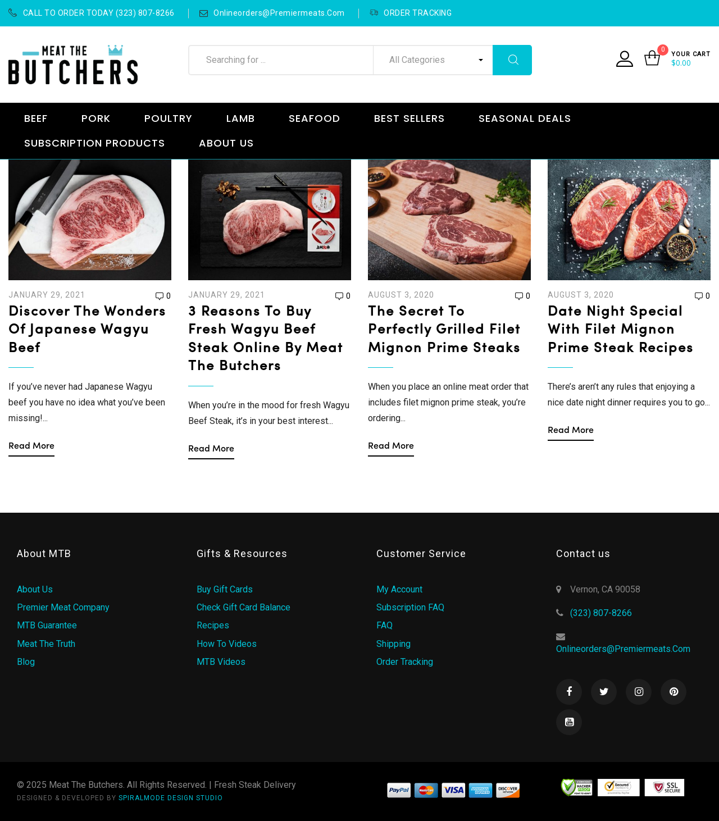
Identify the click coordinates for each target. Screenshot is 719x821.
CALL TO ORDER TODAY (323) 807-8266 (91, 13)
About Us (35, 589)
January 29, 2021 (46, 294)
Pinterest (673, 692)
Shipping (393, 643)
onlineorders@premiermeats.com (272, 13)
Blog (26, 661)
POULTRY (168, 118)
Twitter (604, 692)
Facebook (569, 692)
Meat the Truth (46, 643)
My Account (399, 589)
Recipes (213, 625)
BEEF (36, 118)
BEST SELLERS (409, 118)
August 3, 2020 (401, 294)
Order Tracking (404, 661)
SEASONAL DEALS (525, 118)
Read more (31, 446)
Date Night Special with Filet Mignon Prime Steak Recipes (621, 330)
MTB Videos (221, 661)
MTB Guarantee (47, 625)
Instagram (639, 692)
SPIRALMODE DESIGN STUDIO (171, 798)
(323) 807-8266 (601, 613)
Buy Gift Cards (225, 589)
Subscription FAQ (410, 607)
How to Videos (227, 643)
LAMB (240, 118)
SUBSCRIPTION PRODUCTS (94, 143)
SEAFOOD (314, 118)
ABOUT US (226, 143)
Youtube (569, 722)
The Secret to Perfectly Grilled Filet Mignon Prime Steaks (444, 330)
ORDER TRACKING (411, 13)
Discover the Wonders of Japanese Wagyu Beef (87, 330)
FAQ (384, 625)
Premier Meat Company (63, 607)
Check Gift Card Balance (243, 607)
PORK (96, 118)
